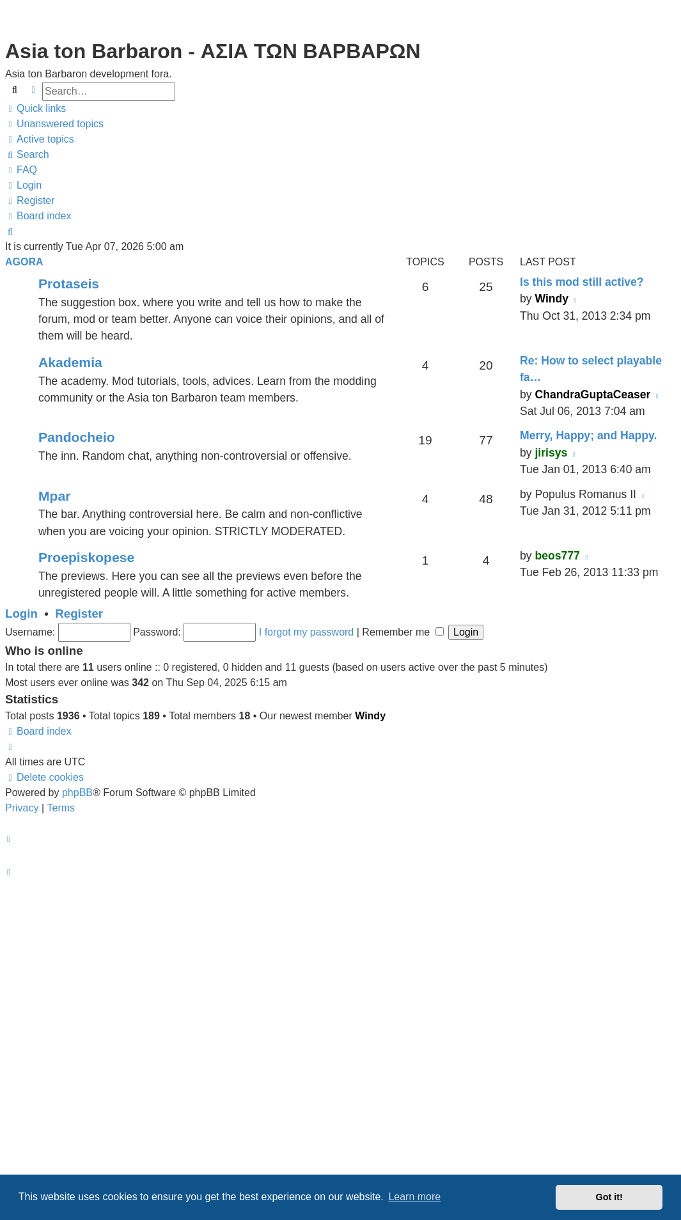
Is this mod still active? (582, 282)
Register (79, 613)
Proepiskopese (86, 557)
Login (21, 613)
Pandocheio (76, 437)
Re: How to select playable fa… (591, 369)
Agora (24, 261)
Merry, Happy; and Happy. (588, 435)
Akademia (70, 362)
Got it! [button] (609, 1197)
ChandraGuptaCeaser (592, 394)
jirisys (551, 452)
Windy (551, 298)
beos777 (557, 555)
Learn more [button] (414, 1196)
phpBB (77, 792)
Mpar (54, 496)
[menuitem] (54, 124)
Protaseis (68, 283)
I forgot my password (306, 632)
